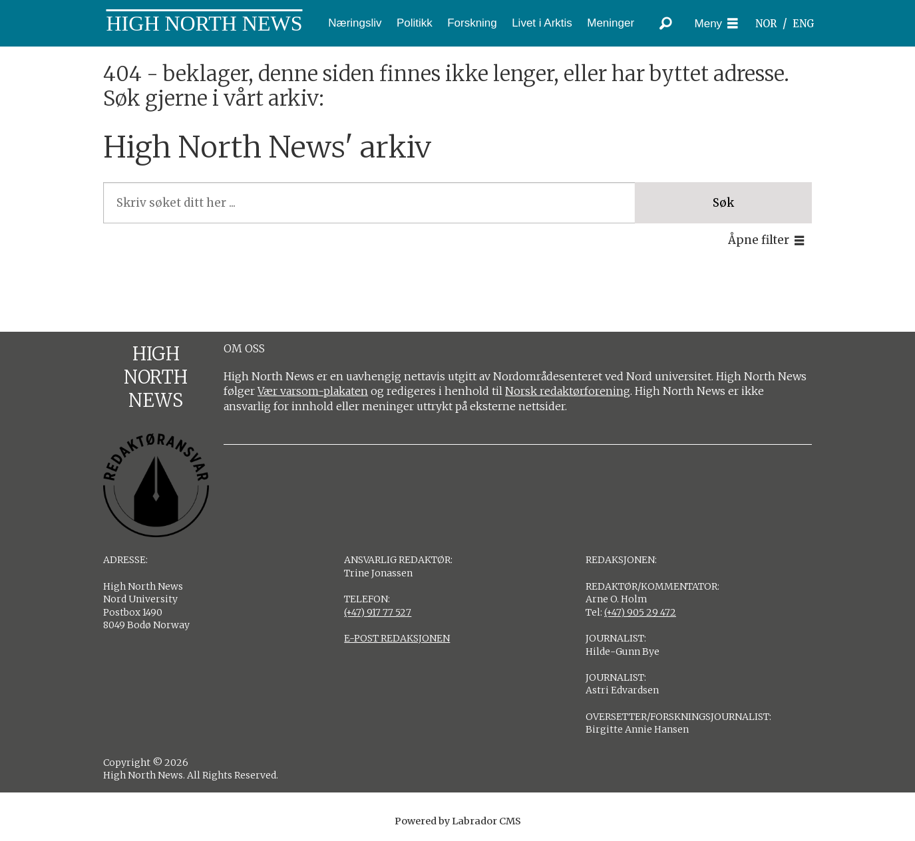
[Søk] (666, 23)
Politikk (415, 23)
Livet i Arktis (542, 23)
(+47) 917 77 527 (377, 612)
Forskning (472, 23)
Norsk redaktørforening (567, 391)
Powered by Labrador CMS (458, 821)
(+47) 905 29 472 (640, 612)
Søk (723, 202)
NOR (766, 23)
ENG (804, 23)
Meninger (610, 23)
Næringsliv (354, 23)
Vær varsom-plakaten (313, 391)
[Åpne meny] (717, 24)
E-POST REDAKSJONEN (397, 638)
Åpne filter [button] (758, 240)
